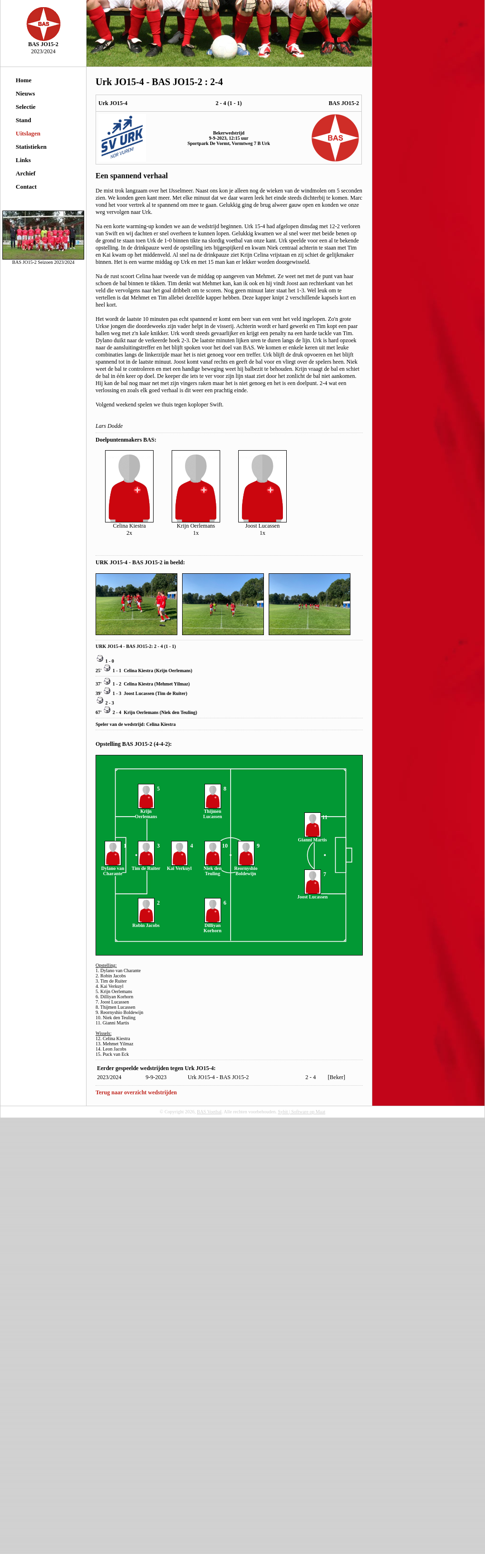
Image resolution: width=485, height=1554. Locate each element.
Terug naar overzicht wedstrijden (136, 1092)
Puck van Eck (116, 1054)
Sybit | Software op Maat (301, 1111)
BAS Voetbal (209, 1111)
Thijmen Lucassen (212, 811)
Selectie (26, 106)
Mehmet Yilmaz (172, 683)
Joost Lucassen (139, 693)
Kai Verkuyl (179, 866)
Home (23, 80)
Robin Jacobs (146, 923)
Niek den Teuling (178, 712)
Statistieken (31, 146)
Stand (23, 120)
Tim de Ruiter (171, 693)
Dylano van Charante (113, 868)
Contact (26, 186)
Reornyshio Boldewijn (246, 868)
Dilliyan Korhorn (213, 925)
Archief (26, 173)
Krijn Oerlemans (173, 670)
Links (23, 160)
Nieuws (25, 93)
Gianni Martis (312, 837)
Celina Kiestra (138, 670)
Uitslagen (28, 133)
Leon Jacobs (114, 1049)
